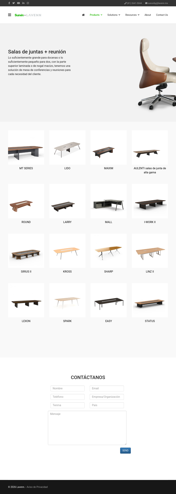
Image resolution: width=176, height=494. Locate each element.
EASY (108, 321)
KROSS (67, 271)
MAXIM (108, 168)
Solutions (112, 15)
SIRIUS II (26, 271)
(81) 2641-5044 (134, 3)
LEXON (26, 321)
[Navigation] (9, 14)
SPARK (67, 321)
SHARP (108, 271)
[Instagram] (28, 3)
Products (95, 15)
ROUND (26, 222)
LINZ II (150, 271)
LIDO (67, 168)
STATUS (150, 321)
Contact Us (162, 15)
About (148, 15)
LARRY (67, 222)
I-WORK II (150, 222)
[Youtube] (18, 3)
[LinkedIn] (23, 3)
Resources (131, 15)
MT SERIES (26, 168)
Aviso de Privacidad (37, 487)
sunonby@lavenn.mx (158, 3)
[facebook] (9, 3)
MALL (108, 222)
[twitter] (13, 3)
